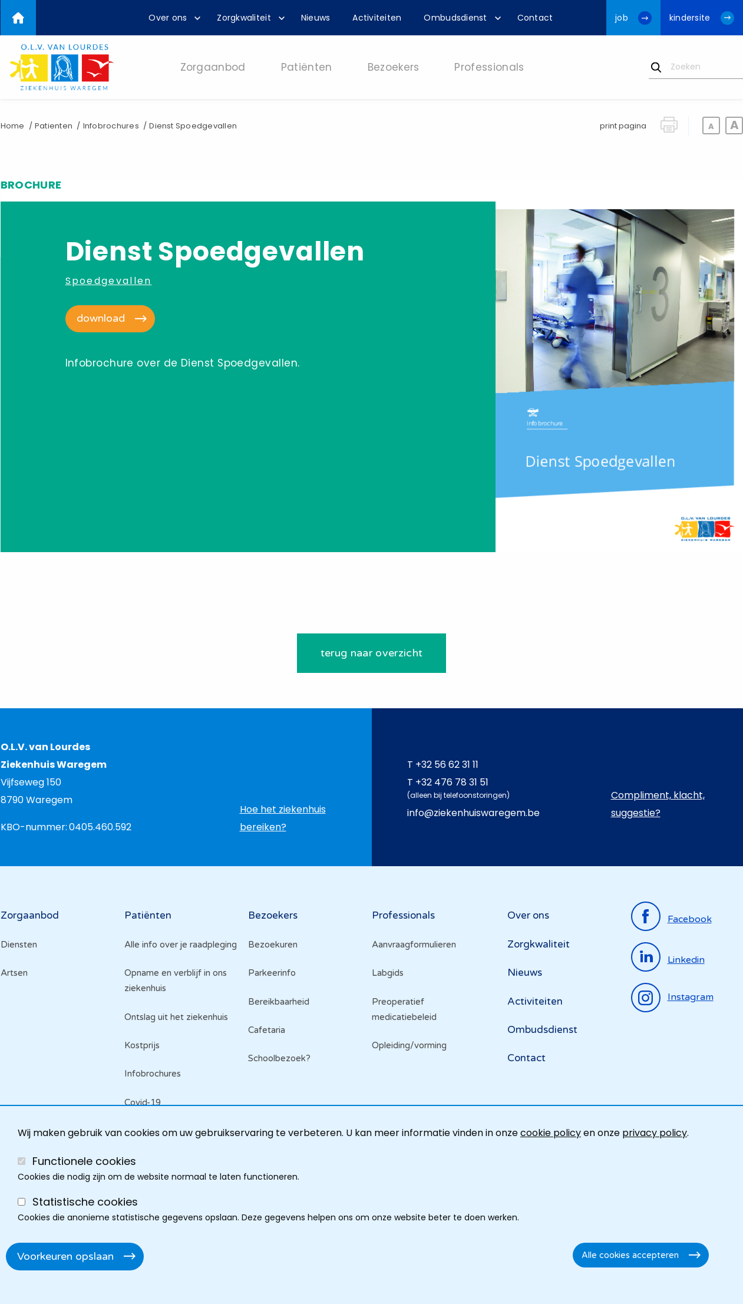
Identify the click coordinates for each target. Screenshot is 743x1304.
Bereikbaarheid (278, 1002)
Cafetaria (266, 1030)
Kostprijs (142, 1046)
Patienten (53, 125)
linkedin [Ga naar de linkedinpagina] (686, 960)
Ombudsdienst (542, 1030)
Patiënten (147, 916)
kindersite (690, 18)
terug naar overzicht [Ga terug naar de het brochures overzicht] (372, 654)
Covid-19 (142, 1103)
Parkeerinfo (272, 973)
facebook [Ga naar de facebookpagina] (690, 920)
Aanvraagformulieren (414, 945)
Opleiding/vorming (409, 1046)
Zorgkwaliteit (538, 945)
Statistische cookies (85, 1201)
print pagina (623, 125)
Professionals (403, 916)
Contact (526, 1059)
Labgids (388, 973)
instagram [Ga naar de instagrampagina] (691, 998)
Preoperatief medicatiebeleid (404, 1010)
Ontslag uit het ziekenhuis (176, 1017)
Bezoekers (273, 916)
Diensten (19, 945)
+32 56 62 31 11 (446, 766)
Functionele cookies (84, 1161)
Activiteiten (535, 1002)
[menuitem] (171, 17)
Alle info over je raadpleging (180, 945)
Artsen (14, 973)
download (101, 318)
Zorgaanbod (30, 916)
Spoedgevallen (108, 281)
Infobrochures (111, 125)
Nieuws (524, 973)
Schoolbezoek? (279, 1059)
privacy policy (654, 1133)
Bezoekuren (273, 945)
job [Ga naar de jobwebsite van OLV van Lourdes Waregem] (621, 18)
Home (13, 125)
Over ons (528, 916)
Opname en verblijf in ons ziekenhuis (175, 981)
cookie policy (550, 1133)
